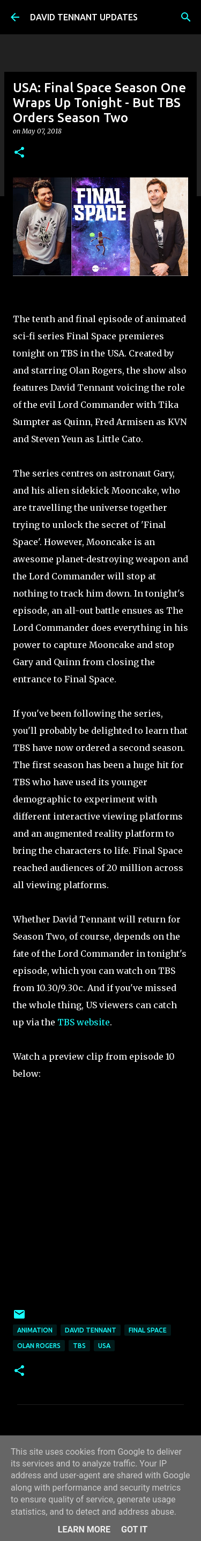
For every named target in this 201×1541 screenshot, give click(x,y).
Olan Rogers (39, 1345)
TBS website (83, 1022)
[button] (19, 153)
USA (104, 1345)
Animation (35, 1330)
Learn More (84, 1529)
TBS (79, 1345)
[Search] (186, 17)
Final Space (148, 1330)
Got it (134, 1529)
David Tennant (90, 1330)
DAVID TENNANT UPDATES (84, 17)
